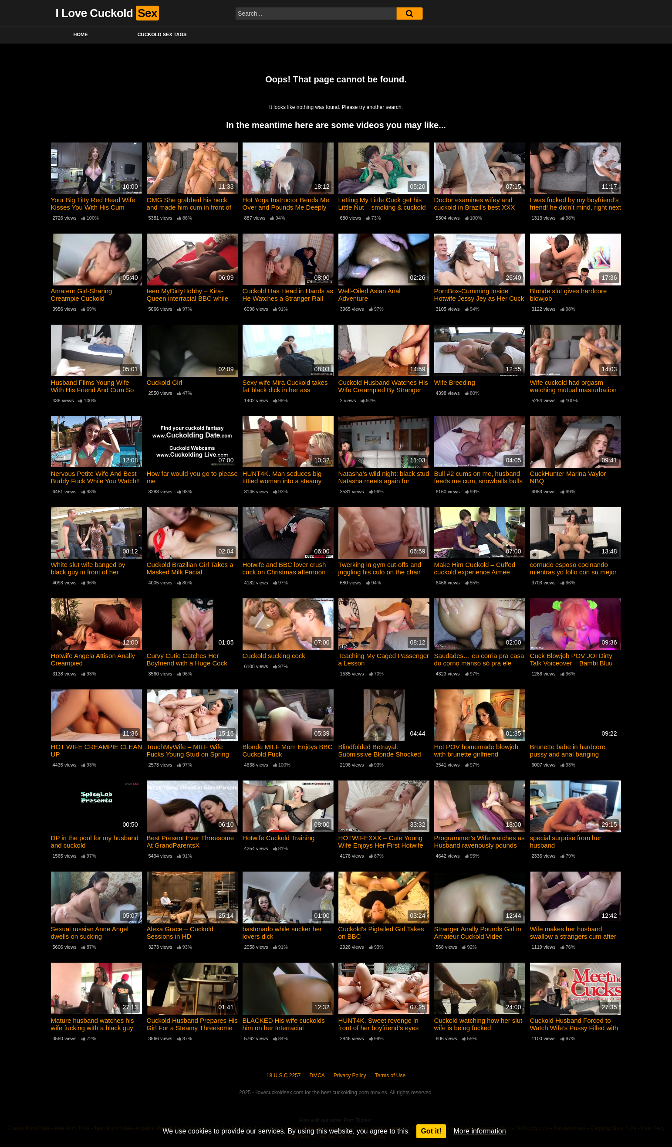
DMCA (317, 1075)
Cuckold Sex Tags (162, 34)
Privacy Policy (350, 1075)
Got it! (431, 1131)
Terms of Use (390, 1075)
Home (81, 34)
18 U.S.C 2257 (284, 1075)
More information (480, 1131)
